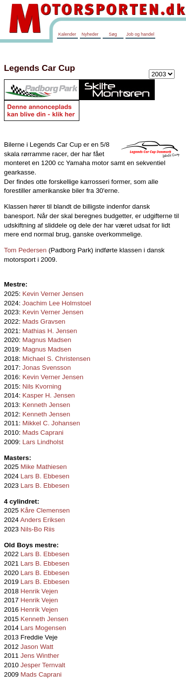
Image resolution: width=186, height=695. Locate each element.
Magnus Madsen (46, 340)
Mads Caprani (42, 432)
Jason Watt (36, 646)
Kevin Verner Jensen (52, 293)
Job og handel (140, 34)
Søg (113, 34)
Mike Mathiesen (43, 466)
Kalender (67, 34)
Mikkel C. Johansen (51, 423)
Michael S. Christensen (56, 358)
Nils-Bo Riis (37, 529)
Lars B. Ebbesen (44, 476)
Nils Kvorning (42, 386)
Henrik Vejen (39, 591)
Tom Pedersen (25, 250)
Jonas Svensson (46, 367)
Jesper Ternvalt (42, 665)
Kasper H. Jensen (48, 395)
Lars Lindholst (42, 442)
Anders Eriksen (42, 519)
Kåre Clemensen (44, 510)
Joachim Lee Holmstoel (56, 303)
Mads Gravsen (43, 321)
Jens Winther (39, 655)
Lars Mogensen (43, 628)
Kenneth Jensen (46, 404)
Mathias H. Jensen (49, 331)
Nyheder (89, 34)
